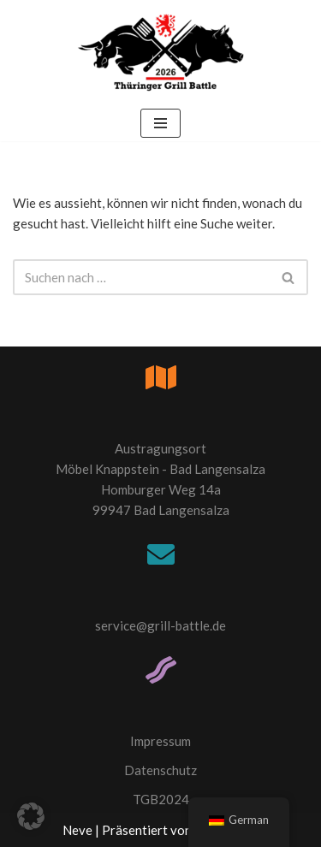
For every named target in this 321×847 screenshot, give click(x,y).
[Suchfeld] (141, 277)
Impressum (160, 741)
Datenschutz (160, 770)
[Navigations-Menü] (160, 123)
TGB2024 (161, 799)
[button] (31, 816)
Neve (77, 830)
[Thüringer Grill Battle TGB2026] (161, 52)
